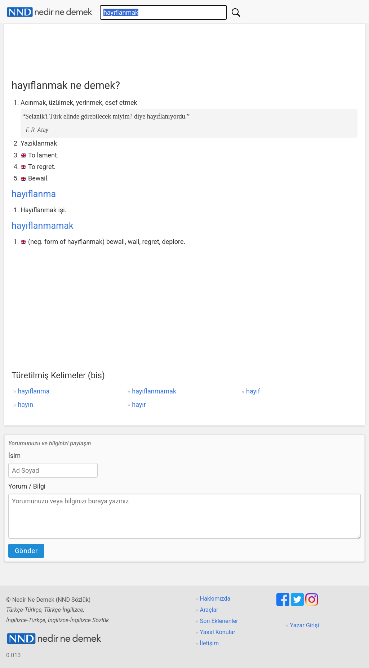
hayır (139, 404)
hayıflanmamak (43, 226)
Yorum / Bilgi (26, 486)
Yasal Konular (217, 632)
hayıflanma (34, 194)
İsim (14, 455)
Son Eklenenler (219, 621)
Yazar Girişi (304, 625)
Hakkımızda (215, 598)
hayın (25, 404)
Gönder (26, 551)
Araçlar (209, 609)
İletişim (209, 643)
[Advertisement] (184, 49)
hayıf (253, 391)
